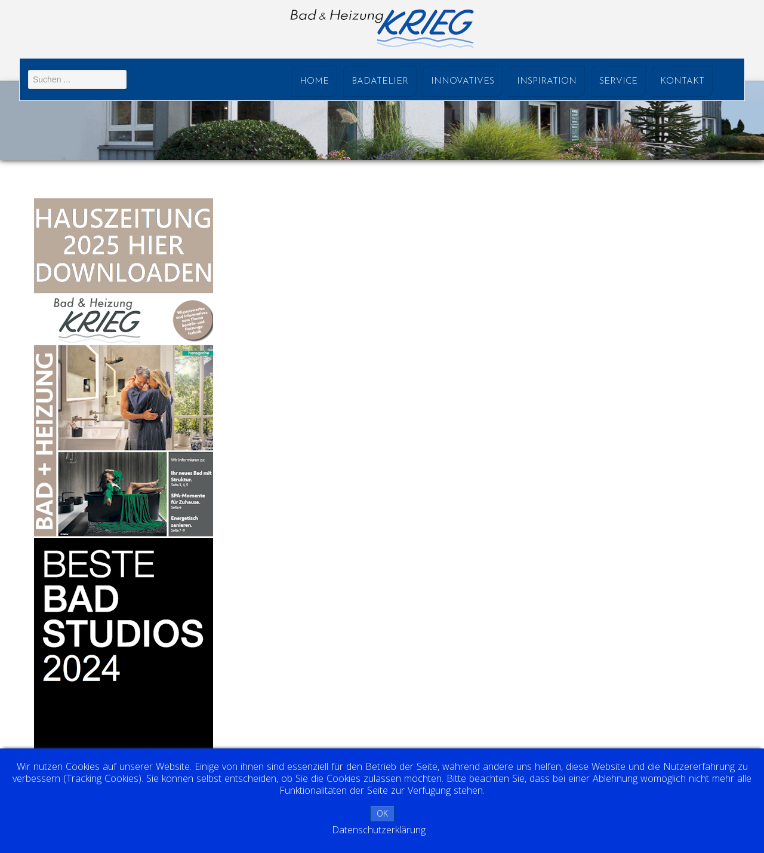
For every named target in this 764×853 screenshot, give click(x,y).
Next (748, 126)
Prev (21, 126)
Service (618, 81)
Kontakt (682, 81)
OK (382, 813)
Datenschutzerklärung (379, 829)
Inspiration (547, 81)
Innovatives (462, 81)
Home (314, 81)
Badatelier (380, 81)
